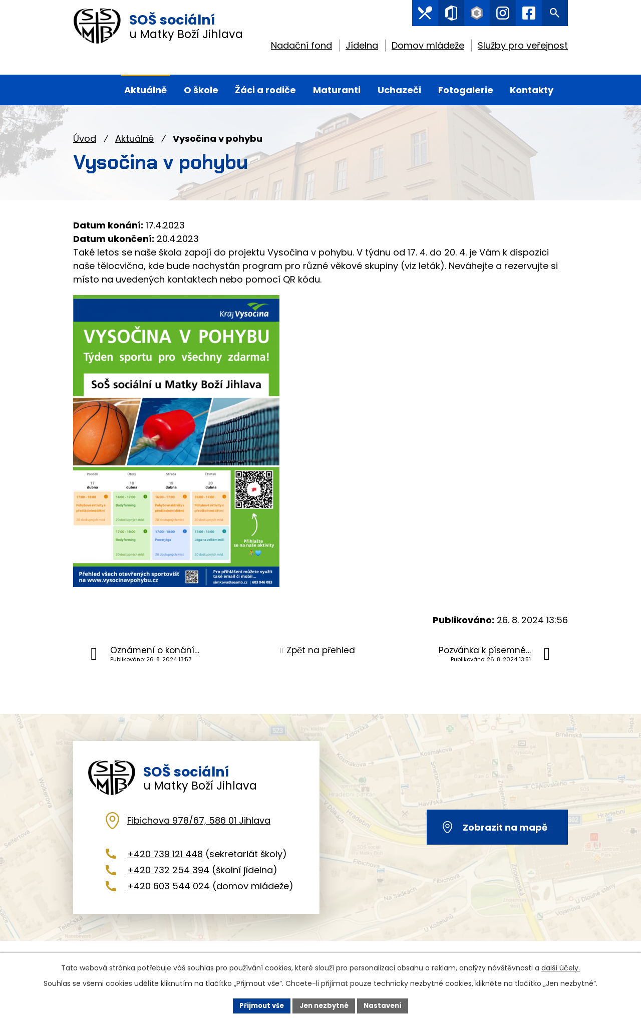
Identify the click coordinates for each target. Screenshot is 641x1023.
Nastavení (387, 1005)
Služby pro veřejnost (523, 48)
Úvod (84, 138)
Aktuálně (134, 138)
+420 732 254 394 (168, 883)
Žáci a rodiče (265, 90)
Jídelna (362, 48)
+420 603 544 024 (168, 900)
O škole (201, 90)
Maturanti (337, 90)
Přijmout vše (258, 1005)
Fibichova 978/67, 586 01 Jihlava (198, 834)
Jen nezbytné (324, 1005)
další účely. (560, 967)
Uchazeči (399, 90)
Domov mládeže (428, 48)
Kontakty (531, 90)
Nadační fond (301, 48)
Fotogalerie (465, 90)
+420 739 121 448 (165, 867)
